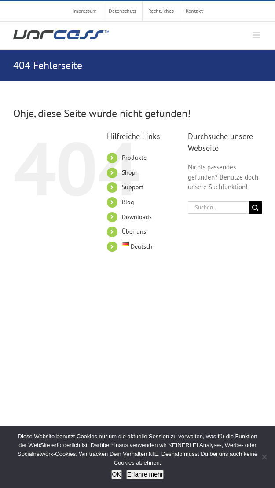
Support (132, 187)
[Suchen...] (218, 207)
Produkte (134, 157)
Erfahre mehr (145, 474)
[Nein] (264, 456)
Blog (128, 202)
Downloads (137, 217)
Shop (129, 172)
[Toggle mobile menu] (257, 35)
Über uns (134, 231)
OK (116, 474)
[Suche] (255, 207)
